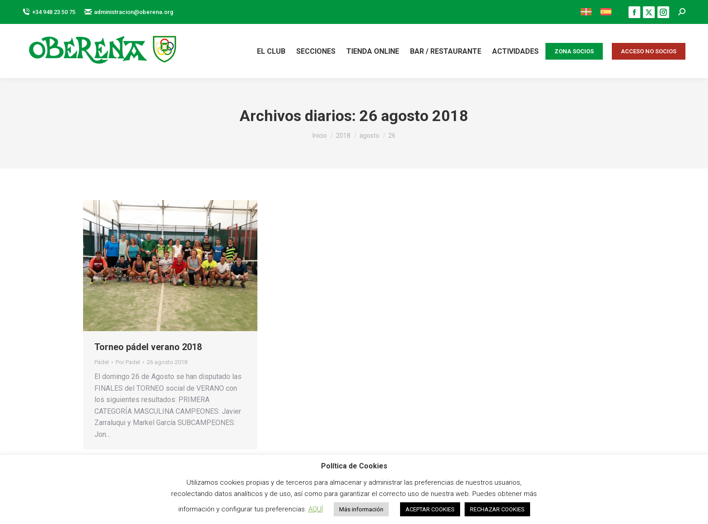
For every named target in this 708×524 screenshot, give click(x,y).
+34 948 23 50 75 (49, 12)
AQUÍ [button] (315, 509)
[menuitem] (586, 12)
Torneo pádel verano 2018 (148, 347)
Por (128, 362)
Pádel (101, 362)
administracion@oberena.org (128, 12)
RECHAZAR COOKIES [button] (497, 509)
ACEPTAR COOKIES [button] (430, 509)
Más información (361, 509)
